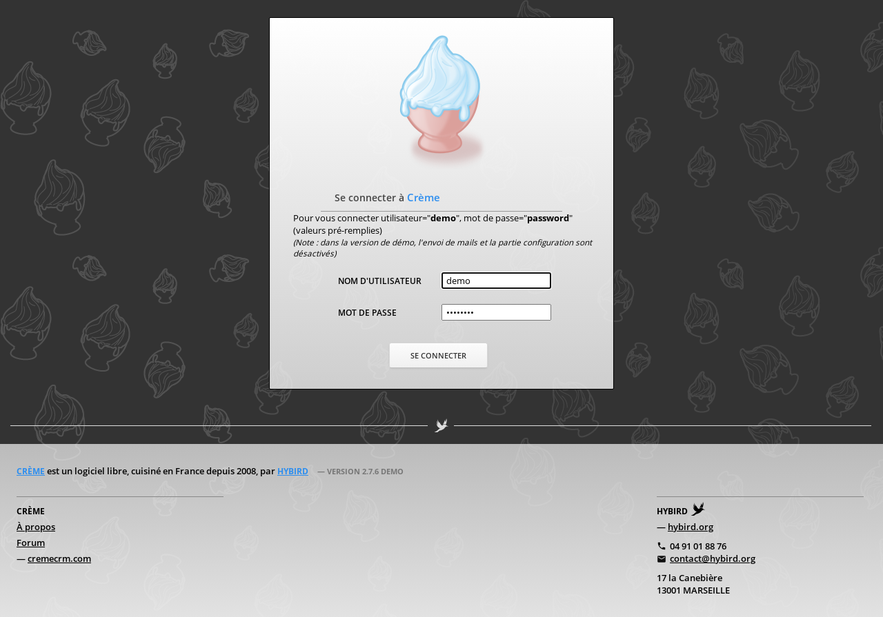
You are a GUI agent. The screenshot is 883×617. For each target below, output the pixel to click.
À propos (36, 526)
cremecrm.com (59, 558)
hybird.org (690, 526)
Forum (31, 542)
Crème (31, 471)
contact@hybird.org (712, 558)
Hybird (292, 471)
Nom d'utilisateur (379, 281)
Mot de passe (367, 312)
